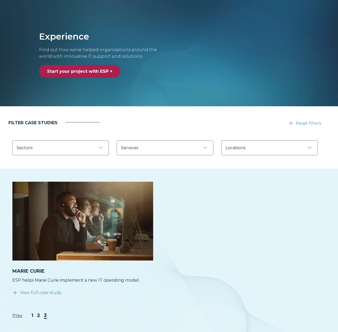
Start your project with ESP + (79, 71)
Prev (17, 315)
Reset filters (308, 123)
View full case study (41, 292)
